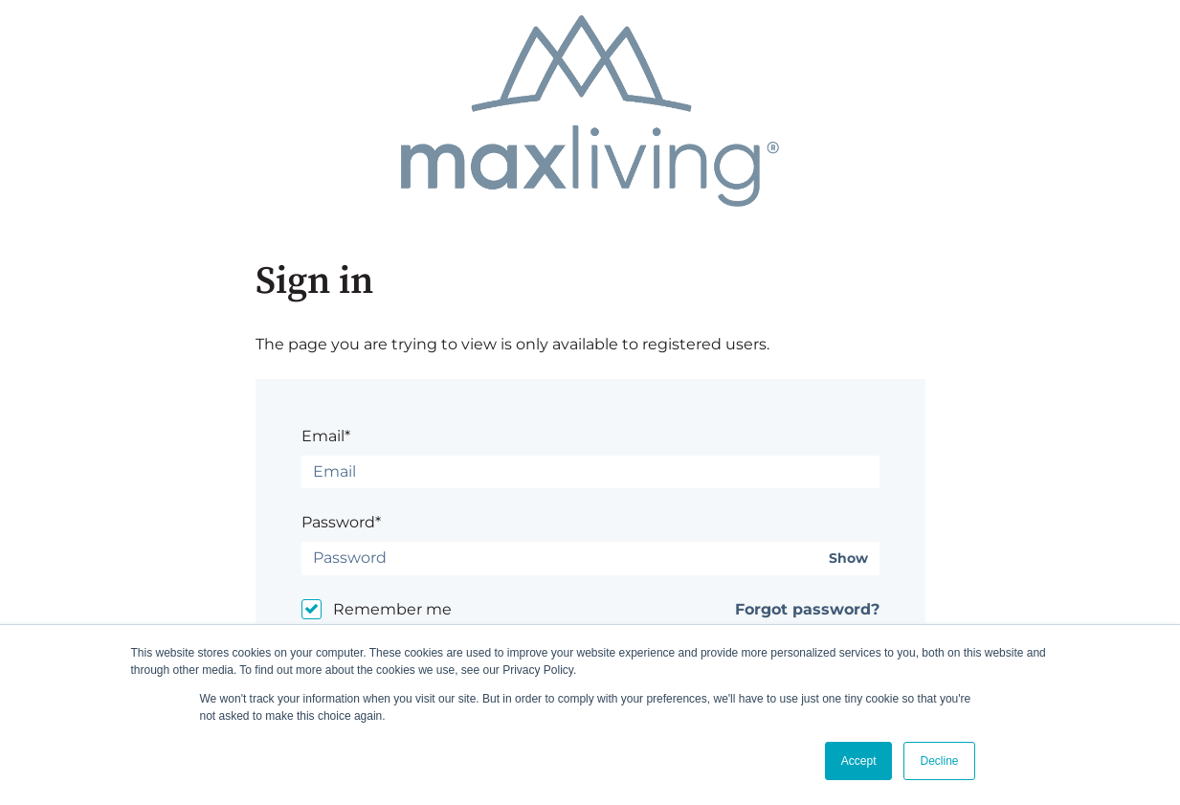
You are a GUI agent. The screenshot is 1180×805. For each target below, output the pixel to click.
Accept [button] (859, 761)
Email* (325, 436)
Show (848, 558)
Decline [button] (939, 761)
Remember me (392, 609)
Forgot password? (807, 609)
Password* (341, 522)
